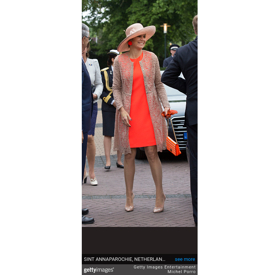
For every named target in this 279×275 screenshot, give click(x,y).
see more (185, 259)
